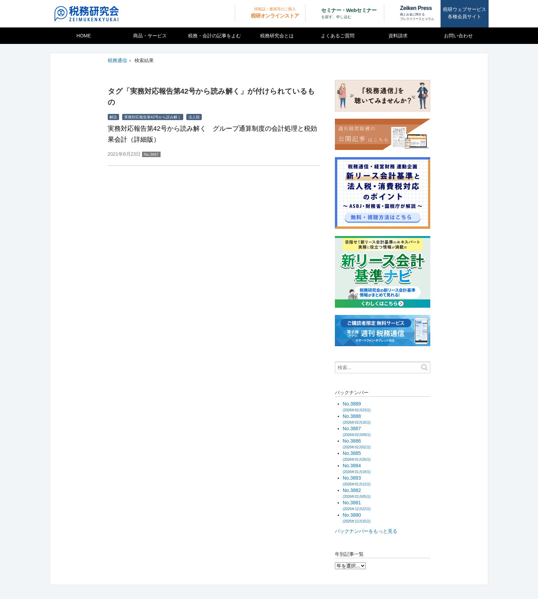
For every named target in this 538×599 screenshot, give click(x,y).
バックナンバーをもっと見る (366, 531)
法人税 (194, 117)
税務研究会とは (277, 35)
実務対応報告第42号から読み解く (152, 117)
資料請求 (398, 35)
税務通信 (117, 60)
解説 (113, 117)
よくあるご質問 (337, 35)
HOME (84, 35)
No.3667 (151, 154)
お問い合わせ (458, 35)
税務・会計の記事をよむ (214, 35)
